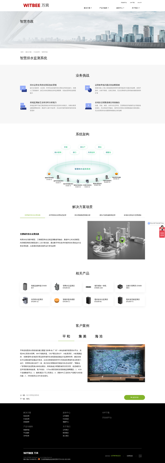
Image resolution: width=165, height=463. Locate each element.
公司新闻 (66, 416)
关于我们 (135, 8)
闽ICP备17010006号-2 (30, 459)
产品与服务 (104, 8)
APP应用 (26, 436)
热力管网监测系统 (32, 395)
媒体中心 (120, 8)
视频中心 (66, 422)
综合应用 (26, 416)
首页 (22, 52)
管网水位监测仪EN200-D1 (69, 287)
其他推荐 (26, 422)
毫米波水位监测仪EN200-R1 (101, 300)
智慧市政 (45, 52)
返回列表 (135, 397)
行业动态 (66, 419)
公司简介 (66, 430)
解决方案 (88, 8)
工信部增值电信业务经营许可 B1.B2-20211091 (54, 459)
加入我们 (66, 436)
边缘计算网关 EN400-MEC (134, 287)
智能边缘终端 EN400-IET (39, 287)
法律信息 (130, 456)
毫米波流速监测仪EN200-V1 (133, 300)
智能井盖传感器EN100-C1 (69, 300)
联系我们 (66, 433)
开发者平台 (124, 2)
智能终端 (26, 430)
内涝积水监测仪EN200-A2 (37, 300)
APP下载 (132, 2)
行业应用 (37, 52)
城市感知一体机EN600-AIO (100, 287)
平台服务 (26, 433)
